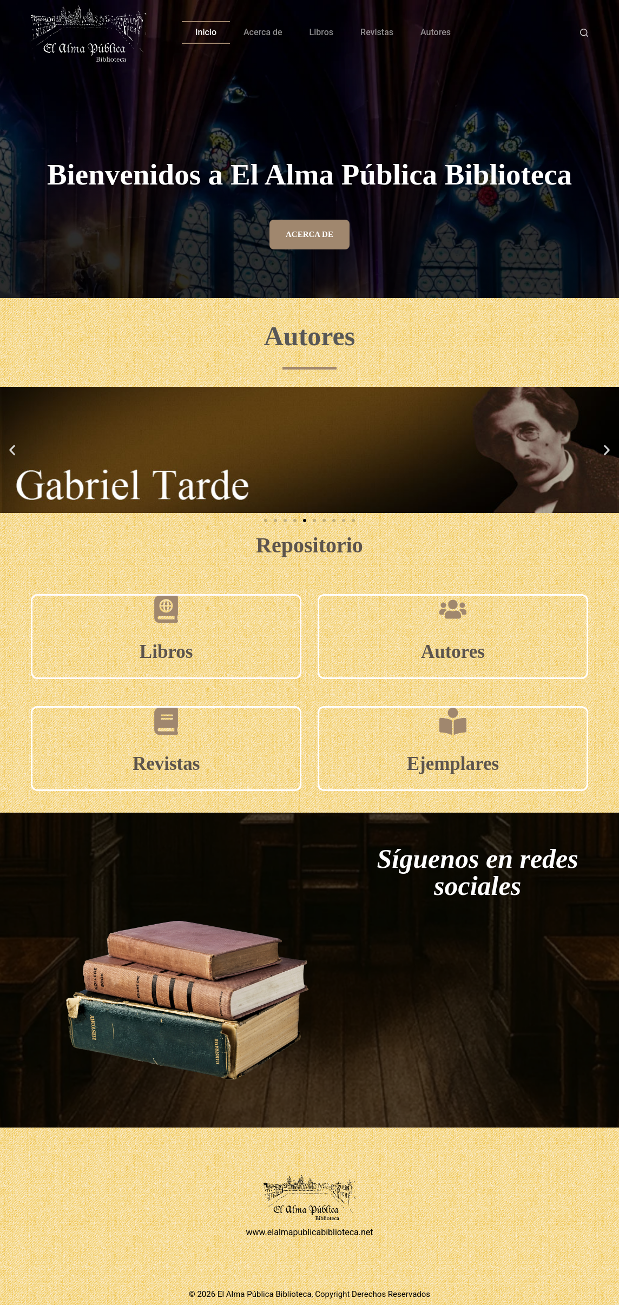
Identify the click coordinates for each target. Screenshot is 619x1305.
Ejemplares (453, 763)
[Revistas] (166, 721)
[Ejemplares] (452, 721)
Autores (435, 32)
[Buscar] (584, 33)
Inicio (205, 32)
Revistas (376, 32)
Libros (321, 32)
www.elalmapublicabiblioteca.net (309, 1232)
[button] (12, 450)
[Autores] (452, 609)
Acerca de (262, 32)
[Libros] (166, 609)
